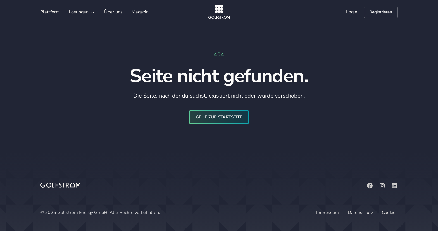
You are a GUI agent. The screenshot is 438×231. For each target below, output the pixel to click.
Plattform (50, 12)
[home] (219, 12)
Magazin (140, 12)
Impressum (327, 213)
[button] (82, 12)
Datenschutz (360, 213)
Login (351, 12)
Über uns (113, 12)
